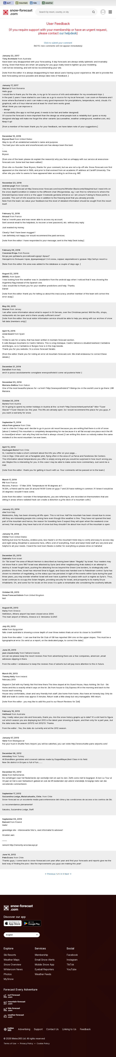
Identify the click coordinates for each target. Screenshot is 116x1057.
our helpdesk (68, 33)
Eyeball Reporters (44, 969)
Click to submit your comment (58, 43)
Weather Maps (11, 959)
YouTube (71, 969)
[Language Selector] (22, 934)
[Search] (93, 12)
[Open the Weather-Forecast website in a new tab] (47, 3)
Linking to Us (69, 1029)
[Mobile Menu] (110, 12)
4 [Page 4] (61, 874)
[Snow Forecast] (17, 12)
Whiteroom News (13, 969)
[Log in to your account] (103, 12)
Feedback (85, 1029)
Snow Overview (12, 964)
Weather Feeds (43, 974)
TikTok (70, 964)
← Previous (50, 874)
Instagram (72, 959)
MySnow (9, 979)
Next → (68, 874)
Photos (8, 974)
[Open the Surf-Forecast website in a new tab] (8, 3)
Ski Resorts (10, 954)
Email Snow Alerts (45, 959)
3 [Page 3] (59, 874)
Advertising (24, 1029)
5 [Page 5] (63, 874)
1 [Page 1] (56, 874)
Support (38, 1029)
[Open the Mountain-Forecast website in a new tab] (21, 3)
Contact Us (52, 1029)
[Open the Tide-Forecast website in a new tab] (34, 3)
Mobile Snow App (44, 964)
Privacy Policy (26, 1043)
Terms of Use (10, 1043)
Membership (41, 954)
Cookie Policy (43, 1043)
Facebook (72, 954)
